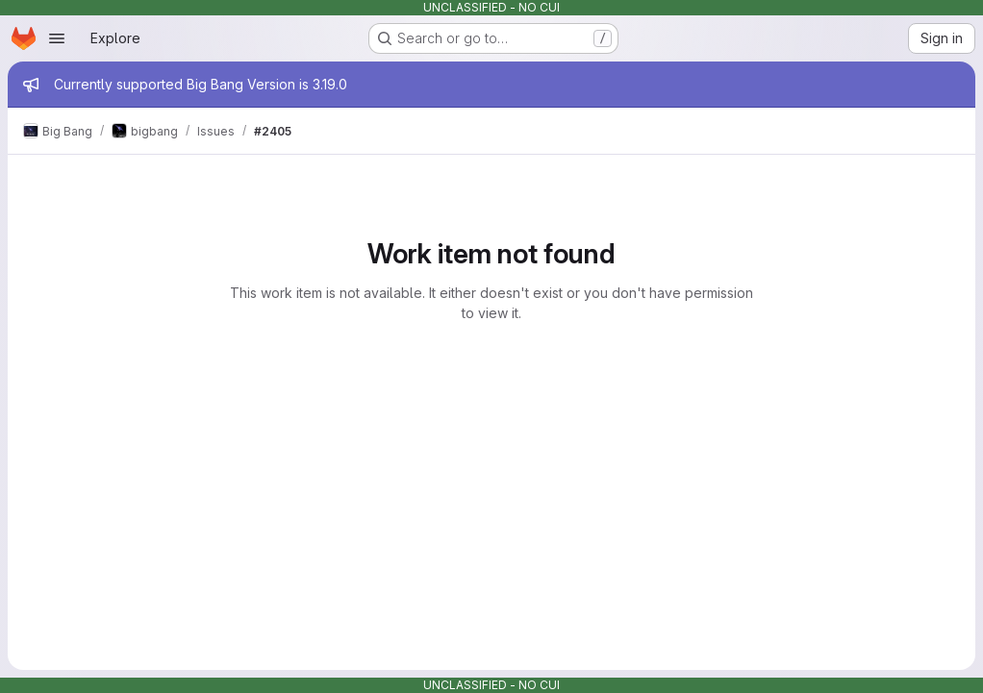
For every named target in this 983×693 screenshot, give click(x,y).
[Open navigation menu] (56, 38)
